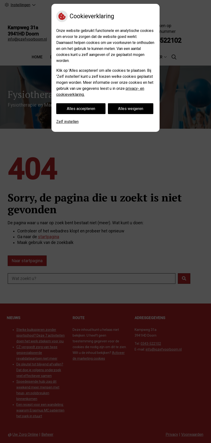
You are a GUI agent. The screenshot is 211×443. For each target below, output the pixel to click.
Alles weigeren (130, 108)
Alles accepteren (81, 108)
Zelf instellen (67, 121)
